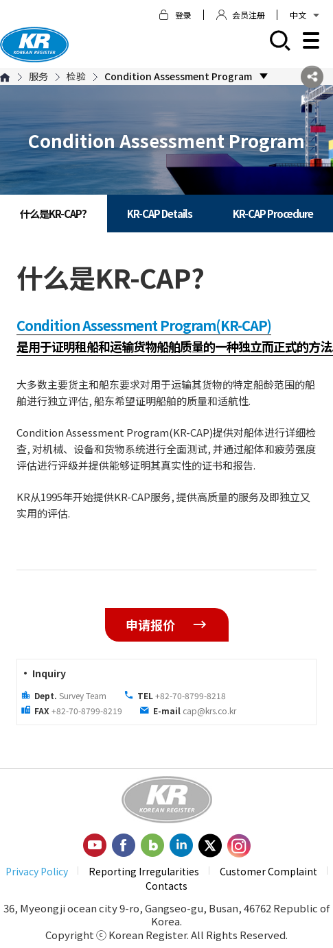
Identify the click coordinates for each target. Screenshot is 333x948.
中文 (304, 15)
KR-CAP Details (159, 213)
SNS (312, 76)
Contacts (166, 885)
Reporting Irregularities (144, 871)
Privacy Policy (36, 871)
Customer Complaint (268, 871)
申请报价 (166, 624)
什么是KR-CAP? (53, 213)
